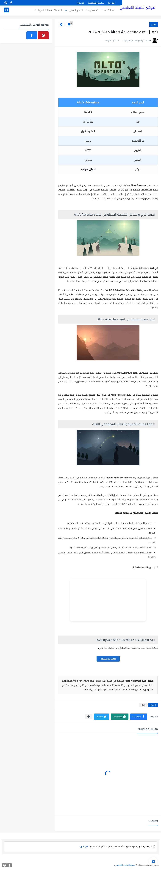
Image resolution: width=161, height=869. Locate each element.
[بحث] (6, 10)
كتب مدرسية (92, 10)
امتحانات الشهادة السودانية (48, 10)
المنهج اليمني (76, 10)
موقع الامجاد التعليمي (137, 7)
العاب (153, 24)
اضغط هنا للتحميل (108, 659)
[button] (138, 716)
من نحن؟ (80, 3)
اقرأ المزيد (83, 847)
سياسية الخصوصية (96, 3)
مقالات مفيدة (107, 10)
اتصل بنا (111, 3)
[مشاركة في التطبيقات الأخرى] (88, 716)
